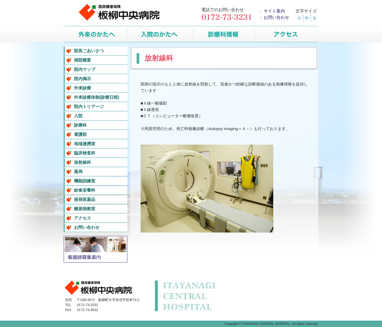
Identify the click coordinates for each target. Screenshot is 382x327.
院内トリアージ (89, 106)
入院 (78, 116)
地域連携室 (84, 143)
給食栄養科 (84, 190)
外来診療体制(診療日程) (96, 97)
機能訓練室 (84, 181)
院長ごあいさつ (89, 51)
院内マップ (84, 69)
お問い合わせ (276, 17)
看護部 (80, 134)
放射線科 (82, 162)
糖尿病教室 (84, 208)
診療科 (80, 125)
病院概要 (82, 60)
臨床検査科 (84, 153)
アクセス (82, 218)
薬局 (78, 171)
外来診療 (82, 88)
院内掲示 (82, 78)
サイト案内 (274, 11)
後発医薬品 (84, 199)
